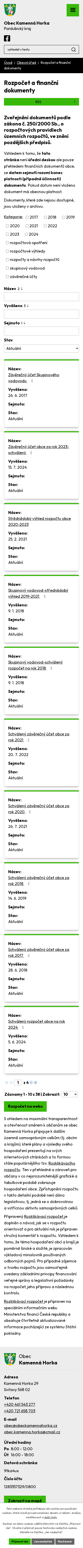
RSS (56, 102)
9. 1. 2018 (16, 610)
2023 (14, 234)
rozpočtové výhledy (27, 251)
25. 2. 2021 (17, 539)
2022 (52, 225)
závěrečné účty (23, 276)
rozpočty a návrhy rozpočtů (34, 259)
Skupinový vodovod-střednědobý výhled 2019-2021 (38, 593)
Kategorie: (13, 216)
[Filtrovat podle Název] (41, 296)
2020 (15, 225)
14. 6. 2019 (17, 898)
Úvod (8, 62)
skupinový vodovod (27, 268)
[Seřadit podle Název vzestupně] (22, 287)
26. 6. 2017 (17, 395)
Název (12, 288)
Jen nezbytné (43, 1541)
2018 (52, 217)
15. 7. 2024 (17, 467)
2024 (33, 234)
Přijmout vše (20, 1541)
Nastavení (65, 1541)
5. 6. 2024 (17, 1041)
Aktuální (15, 418)
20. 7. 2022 (18, 754)
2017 (34, 217)
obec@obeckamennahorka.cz (30, 1425)
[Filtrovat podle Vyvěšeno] (41, 314)
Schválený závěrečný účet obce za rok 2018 (38, 880)
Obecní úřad (26, 62)
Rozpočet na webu (25, 1106)
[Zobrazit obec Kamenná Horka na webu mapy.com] (25, 1501)
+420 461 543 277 (19, 1404)
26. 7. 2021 (17, 826)
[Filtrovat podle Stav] (41, 348)
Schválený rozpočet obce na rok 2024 (36, 1024)
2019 (70, 217)
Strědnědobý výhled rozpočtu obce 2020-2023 (39, 521)
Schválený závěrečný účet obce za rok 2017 (38, 952)
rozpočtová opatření (28, 242)
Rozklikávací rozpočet (44, 1216)
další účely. (50, 1517)
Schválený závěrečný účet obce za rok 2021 (38, 737)
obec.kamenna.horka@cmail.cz (32, 1431)
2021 (33, 225)
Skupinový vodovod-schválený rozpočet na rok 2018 (35, 665)
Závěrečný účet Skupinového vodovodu (33, 377)
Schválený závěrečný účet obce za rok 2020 (38, 808)
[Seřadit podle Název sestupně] (22, 289)
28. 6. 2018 (17, 970)
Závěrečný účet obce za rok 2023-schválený (38, 449)
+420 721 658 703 (19, 1410)
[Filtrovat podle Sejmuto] (41, 331)
